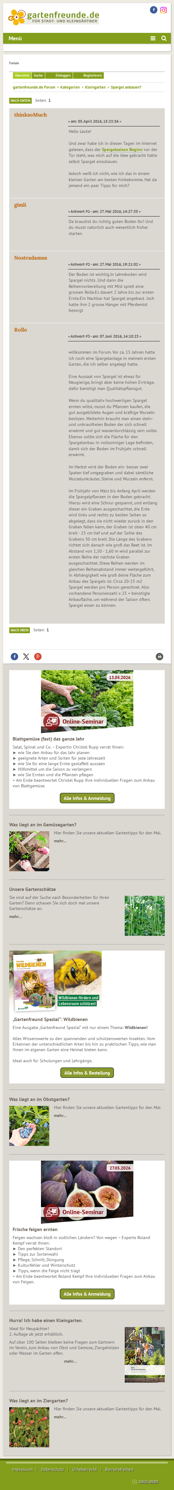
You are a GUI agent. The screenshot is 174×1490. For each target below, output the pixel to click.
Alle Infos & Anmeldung (87, 798)
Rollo (20, 329)
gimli (20, 204)
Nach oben (19, 630)
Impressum (22, 1469)
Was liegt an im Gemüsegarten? (42, 824)
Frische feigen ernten (35, 1229)
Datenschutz (52, 1469)
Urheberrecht (84, 1469)
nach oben (149, 1481)
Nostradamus (30, 257)
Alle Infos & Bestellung (87, 1073)
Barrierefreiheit (119, 1469)
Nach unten (20, 100)
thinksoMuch (30, 114)
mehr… (60, 841)
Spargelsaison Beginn (122, 149)
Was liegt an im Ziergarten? (38, 1400)
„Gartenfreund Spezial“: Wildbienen (50, 1019)
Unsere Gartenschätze (32, 889)
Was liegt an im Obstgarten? (39, 1099)
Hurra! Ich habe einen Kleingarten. (46, 1320)
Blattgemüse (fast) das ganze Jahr (48, 739)
